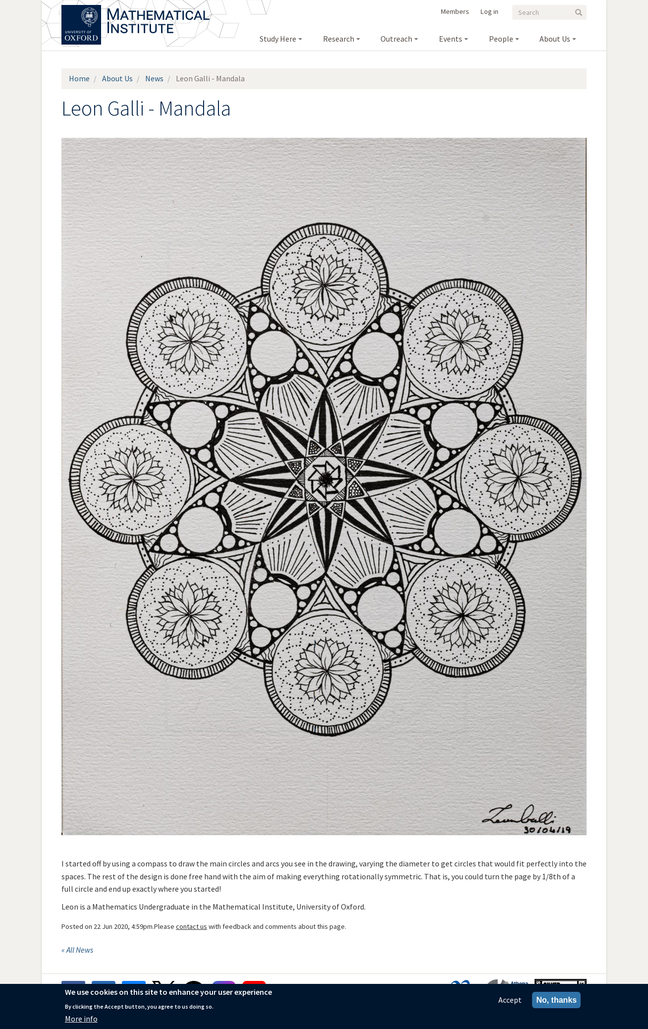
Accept (510, 1001)
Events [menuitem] (450, 39)
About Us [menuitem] (555, 39)
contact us (191, 926)
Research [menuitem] (338, 39)
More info (81, 1020)
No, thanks (556, 1001)
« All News (77, 950)
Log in (489, 11)
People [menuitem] (501, 39)
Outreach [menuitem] (396, 39)
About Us (117, 78)
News (154, 78)
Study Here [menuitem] (278, 39)
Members (455, 11)
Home (79, 78)
